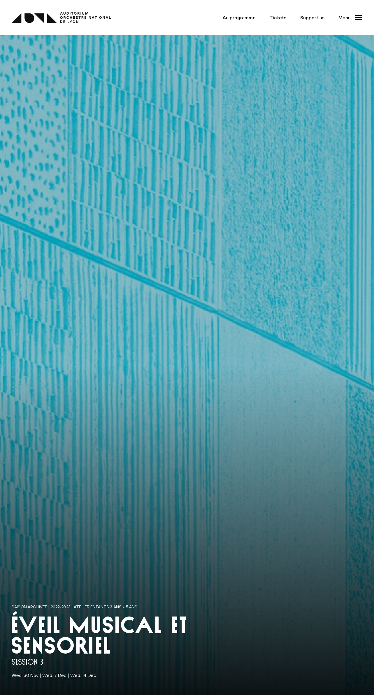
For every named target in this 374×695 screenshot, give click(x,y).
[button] (348, 17)
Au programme (239, 17)
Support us (312, 17)
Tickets (278, 17)
